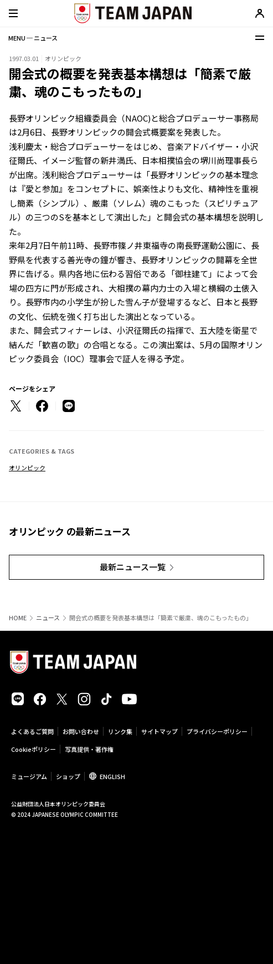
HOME (18, 618)
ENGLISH (112, 776)
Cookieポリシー (33, 749)
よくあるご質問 (32, 731)
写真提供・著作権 (89, 749)
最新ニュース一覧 (133, 567)
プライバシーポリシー (217, 731)
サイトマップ (159, 731)
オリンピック (27, 467)
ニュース (48, 618)
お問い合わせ (81, 731)
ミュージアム (29, 776)
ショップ (68, 776)
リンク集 (120, 731)
